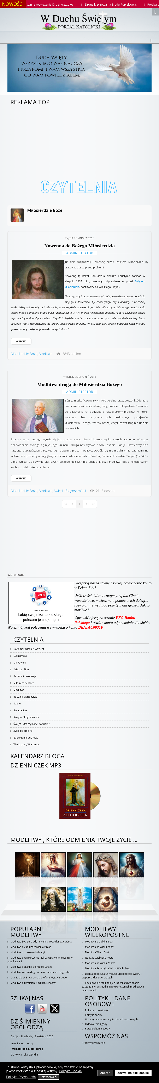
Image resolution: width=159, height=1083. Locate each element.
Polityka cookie (93, 1015)
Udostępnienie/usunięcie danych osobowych (111, 1019)
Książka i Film (21, 669)
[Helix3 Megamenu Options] (151, 40)
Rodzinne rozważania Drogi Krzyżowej (52, 4)
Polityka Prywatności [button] (21, 1077)
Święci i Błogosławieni (70, 490)
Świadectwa (20, 710)
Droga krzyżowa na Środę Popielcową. (115, 4)
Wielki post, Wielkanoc (26, 744)
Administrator (79, 253)
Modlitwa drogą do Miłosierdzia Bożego (79, 384)
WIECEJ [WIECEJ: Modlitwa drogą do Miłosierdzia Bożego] (21, 478)
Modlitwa (45, 353)
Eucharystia (20, 656)
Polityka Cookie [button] (70, 1071)
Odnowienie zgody (95, 1024)
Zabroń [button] (105, 1073)
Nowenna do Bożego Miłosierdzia (79, 245)
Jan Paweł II (19, 662)
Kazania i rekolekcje (24, 676)
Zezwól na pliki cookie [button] (133, 1073)
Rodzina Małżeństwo (25, 696)
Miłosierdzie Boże (44, 210)
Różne (17, 703)
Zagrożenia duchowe (25, 737)
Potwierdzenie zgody (97, 1028)
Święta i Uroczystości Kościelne (31, 724)
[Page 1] (79, 504)
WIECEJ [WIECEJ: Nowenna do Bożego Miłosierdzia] (21, 341)
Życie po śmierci (23, 731)
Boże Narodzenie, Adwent (28, 649)
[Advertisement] (79, 137)
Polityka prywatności (96, 1010)
